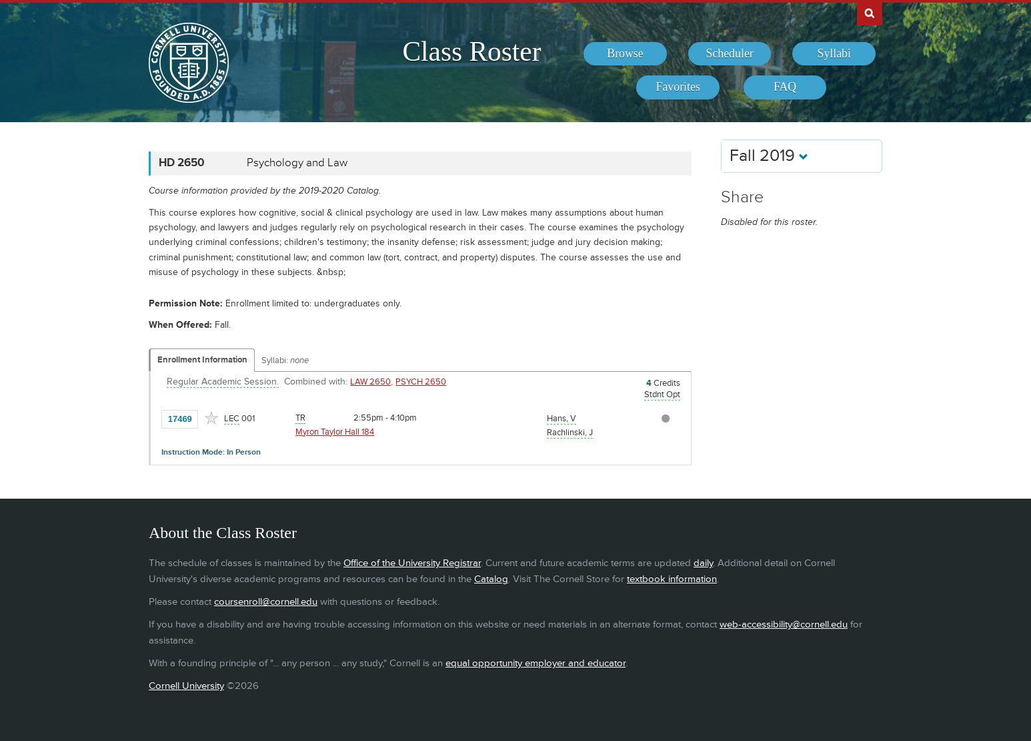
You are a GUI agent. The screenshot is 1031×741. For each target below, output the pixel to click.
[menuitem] (625, 54)
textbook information (672, 579)
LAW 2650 (370, 382)
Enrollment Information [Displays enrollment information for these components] (202, 359)
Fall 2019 (769, 156)
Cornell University (186, 686)
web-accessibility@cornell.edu (784, 624)
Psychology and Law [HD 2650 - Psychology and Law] (297, 163)
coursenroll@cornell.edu (265, 601)
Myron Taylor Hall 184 (334, 432)
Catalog (491, 579)
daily (703, 563)
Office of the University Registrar (412, 563)
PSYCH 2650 (420, 382)
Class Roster (471, 51)
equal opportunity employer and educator (535, 663)
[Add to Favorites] (211, 418)
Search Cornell (869, 12)
